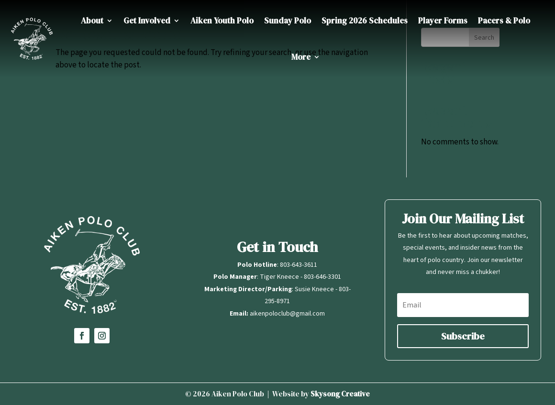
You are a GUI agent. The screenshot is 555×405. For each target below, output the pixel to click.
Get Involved (146, 20)
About (92, 20)
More (301, 57)
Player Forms (442, 20)
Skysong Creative (340, 394)
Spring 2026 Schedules (365, 20)
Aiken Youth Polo (222, 20)
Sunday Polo (287, 20)
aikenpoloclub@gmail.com (287, 313)
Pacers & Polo (504, 20)
